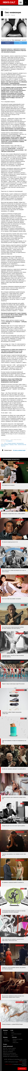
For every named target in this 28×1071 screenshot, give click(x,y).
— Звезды (5, 1033)
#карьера (11, 444)
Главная (2, 9)
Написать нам (22, 1068)
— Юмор (12, 1032)
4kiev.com (8, 1051)
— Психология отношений (16, 1033)
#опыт (15, 444)
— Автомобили (6, 1040)
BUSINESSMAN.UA (10, 1054)
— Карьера (14, 1040)
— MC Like (5, 1032)
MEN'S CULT (9, 1049)
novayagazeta (9, 441)
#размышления (20, 443)
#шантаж (3, 446)
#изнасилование (5, 444)
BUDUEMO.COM (10, 1056)
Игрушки (5, 1037)
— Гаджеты (5, 1039)
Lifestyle (14, 1037)
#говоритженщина (11, 443)
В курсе (5, 1044)
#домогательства (22, 444)
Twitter (20, 42)
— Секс (12, 1035)
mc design (20, 1061)
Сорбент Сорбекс (8, 1064)
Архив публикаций (8, 1046)
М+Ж (12, 1030)
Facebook (7, 42)
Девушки (5, 1030)
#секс (5, 443)
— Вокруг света (15, 1042)
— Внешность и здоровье (17, 1039)
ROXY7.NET (9, 1048)
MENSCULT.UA (9, 1053)
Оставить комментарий (19, 450)
